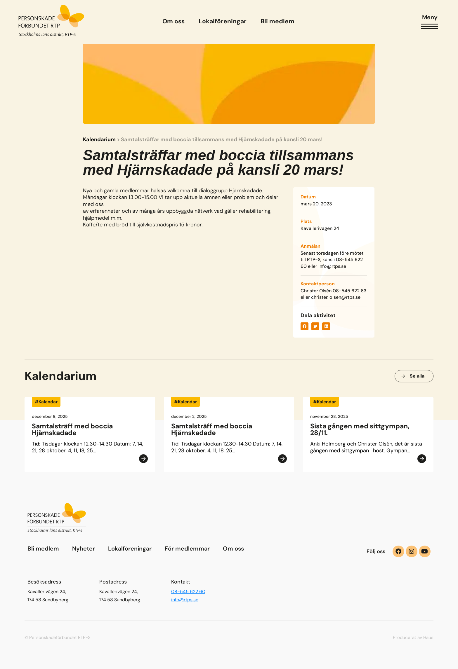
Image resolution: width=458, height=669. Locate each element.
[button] (304, 326)
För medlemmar (187, 548)
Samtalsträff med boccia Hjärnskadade (72, 431)
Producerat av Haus (413, 637)
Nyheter (83, 548)
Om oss (233, 548)
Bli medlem (43, 548)
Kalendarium (99, 139)
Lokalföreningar (130, 548)
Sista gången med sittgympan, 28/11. (360, 431)
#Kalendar (46, 404)
